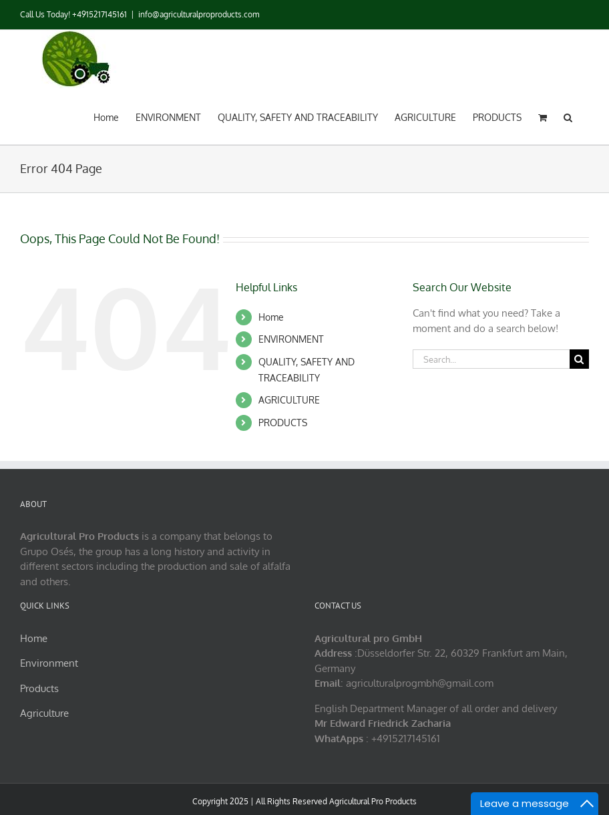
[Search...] (491, 359)
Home (271, 317)
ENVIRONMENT (291, 339)
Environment (49, 663)
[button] (568, 116)
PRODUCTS (282, 422)
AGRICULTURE (289, 399)
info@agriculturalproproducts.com (198, 14)
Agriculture (44, 713)
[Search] (579, 359)
